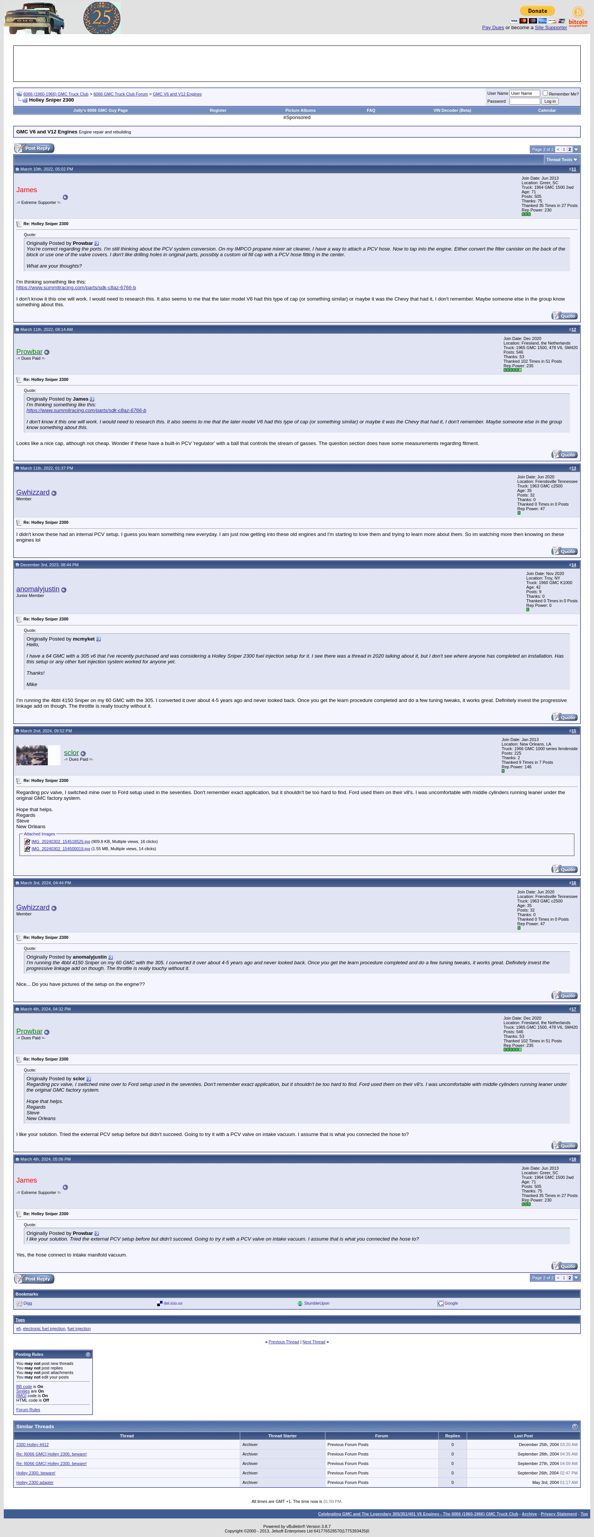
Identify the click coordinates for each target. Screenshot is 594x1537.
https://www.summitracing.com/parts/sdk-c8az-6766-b (76, 287)
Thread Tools (559, 159)
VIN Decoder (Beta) (452, 110)
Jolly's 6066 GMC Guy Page (100, 110)
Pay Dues (493, 27)
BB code (24, 1386)
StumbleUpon (317, 1303)
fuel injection (79, 1328)
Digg (27, 1303)
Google (451, 1303)
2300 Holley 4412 (32, 1444)
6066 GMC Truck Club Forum (121, 94)
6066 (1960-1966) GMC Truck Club (56, 94)
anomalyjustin (37, 589)
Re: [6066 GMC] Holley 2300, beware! (51, 1454)
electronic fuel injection (44, 1328)
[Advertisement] (297, 64)
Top (584, 1514)
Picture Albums (300, 110)
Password (497, 101)
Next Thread (314, 1342)
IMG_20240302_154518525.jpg (60, 841)
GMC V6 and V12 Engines (177, 94)
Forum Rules (28, 1409)
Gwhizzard (33, 492)
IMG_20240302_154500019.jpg (60, 848)
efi (18, 1328)
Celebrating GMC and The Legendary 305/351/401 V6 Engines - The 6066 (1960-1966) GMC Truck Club (418, 1514)
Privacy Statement (559, 1514)
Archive (529, 1514)
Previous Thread (284, 1342)
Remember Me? (561, 94)
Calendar (547, 110)
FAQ (371, 110)
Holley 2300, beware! (35, 1473)
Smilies (23, 1391)
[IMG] (21, 1395)
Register (218, 110)
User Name (498, 93)
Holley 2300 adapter (34, 1482)
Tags (20, 1320)
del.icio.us (173, 1303)
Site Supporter (551, 27)
